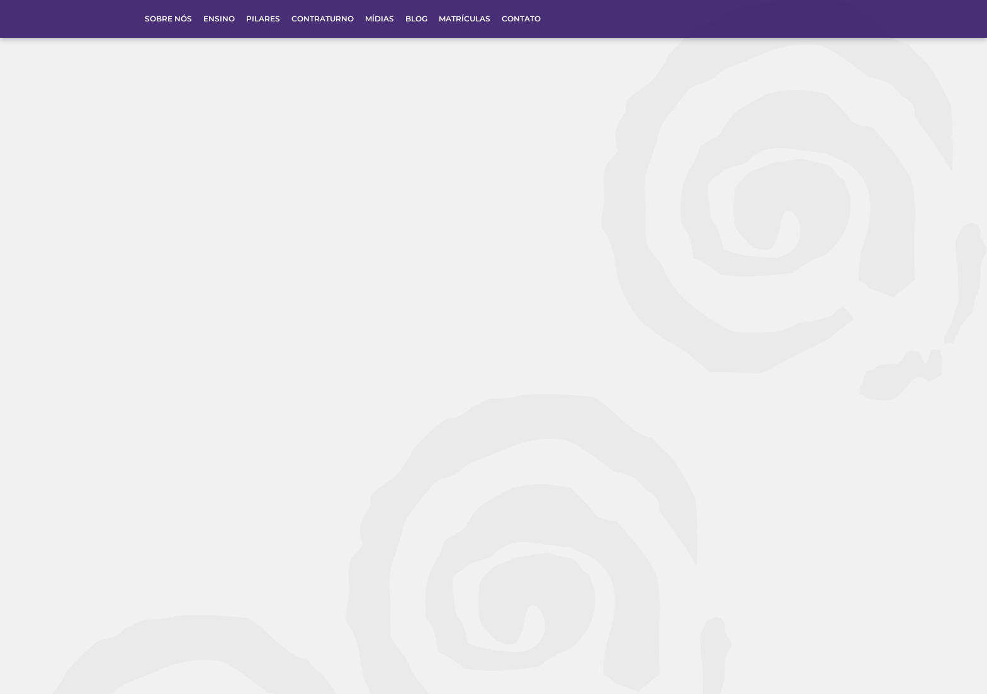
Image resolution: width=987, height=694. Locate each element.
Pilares (263, 18)
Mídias (379, 18)
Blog (416, 18)
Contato (521, 18)
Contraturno (322, 18)
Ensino (219, 18)
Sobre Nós (168, 18)
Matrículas (464, 18)
